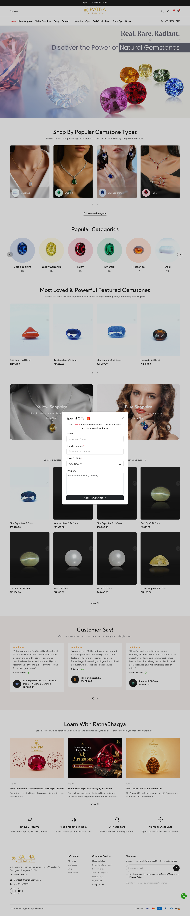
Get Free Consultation (95, 497)
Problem (71, 470)
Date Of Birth (74, 458)
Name (71, 433)
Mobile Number (75, 446)
